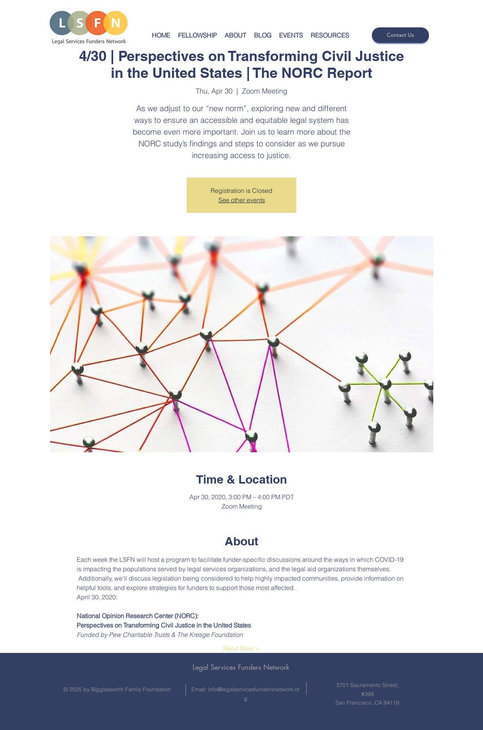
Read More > (241, 648)
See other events (241, 200)
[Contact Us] (400, 35)
